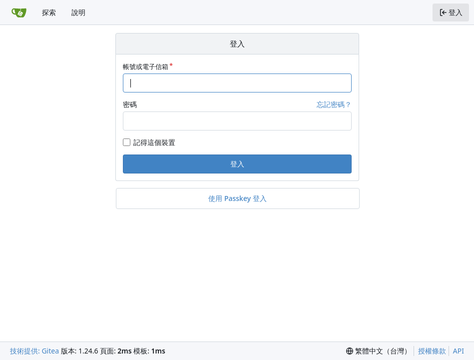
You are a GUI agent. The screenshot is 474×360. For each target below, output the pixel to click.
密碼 (130, 104)
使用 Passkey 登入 (237, 198)
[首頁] (19, 13)
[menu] (378, 351)
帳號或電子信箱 (145, 66)
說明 (78, 12)
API (458, 351)
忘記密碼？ (334, 104)
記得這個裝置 (154, 142)
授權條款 (432, 351)
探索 (49, 12)
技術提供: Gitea (34, 351)
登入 (237, 163)
